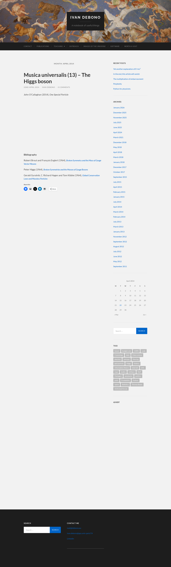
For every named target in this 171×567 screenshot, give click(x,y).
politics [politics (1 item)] (138, 376)
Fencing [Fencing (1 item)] (135, 359)
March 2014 (118, 211)
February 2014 (119, 216)
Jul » (144, 315)
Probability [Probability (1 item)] (125, 380)
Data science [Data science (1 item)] (137, 355)
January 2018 (118, 162)
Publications (43, 46)
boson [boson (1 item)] (117, 351)
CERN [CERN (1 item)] (136, 351)
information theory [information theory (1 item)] (122, 368)
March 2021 (118, 137)
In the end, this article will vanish (126, 74)
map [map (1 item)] (116, 372)
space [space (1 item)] (117, 384)
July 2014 (117, 202)
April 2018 (117, 152)
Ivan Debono (85, 17)
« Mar (116, 315)
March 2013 (118, 226)
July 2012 (117, 251)
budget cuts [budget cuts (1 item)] (126, 351)
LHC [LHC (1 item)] (142, 368)
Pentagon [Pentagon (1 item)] (118, 376)
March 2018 (118, 157)
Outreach (74, 46)
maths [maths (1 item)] (123, 372)
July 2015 (117, 182)
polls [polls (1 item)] (116, 380)
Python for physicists (122, 88)
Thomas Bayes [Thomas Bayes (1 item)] (137, 384)
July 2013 (117, 221)
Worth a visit (130, 46)
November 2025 (120, 117)
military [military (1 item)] (132, 372)
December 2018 (119, 142)
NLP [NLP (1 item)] (139, 372)
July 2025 (117, 122)
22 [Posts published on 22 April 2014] (120, 305)
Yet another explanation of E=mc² (126, 69)
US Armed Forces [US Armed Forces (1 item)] (121, 389)
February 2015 (119, 192)
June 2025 (117, 127)
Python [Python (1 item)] (135, 380)
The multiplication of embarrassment (128, 79)
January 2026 (118, 107)
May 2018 (117, 147)
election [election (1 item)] (118, 359)
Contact (28, 46)
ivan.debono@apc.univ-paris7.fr (80, 533)
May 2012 (117, 261)
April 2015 (117, 187)
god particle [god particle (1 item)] (119, 363)
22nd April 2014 (31, 87)
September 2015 (120, 177)
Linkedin (70, 538)
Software (115, 46)
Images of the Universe (94, 46)
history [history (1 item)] (136, 363)
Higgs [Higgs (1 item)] (129, 363)
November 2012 (120, 236)
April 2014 (117, 207)
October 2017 (119, 172)
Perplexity (117, 84)
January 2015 (118, 197)
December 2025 (119, 112)
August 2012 (118, 246)
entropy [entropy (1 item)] (127, 359)
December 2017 (119, 167)
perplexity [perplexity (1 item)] (128, 376)
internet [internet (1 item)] (135, 368)
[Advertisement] (128, 420)
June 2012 (117, 256)
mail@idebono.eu (74, 528)
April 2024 (117, 132)
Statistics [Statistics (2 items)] (125, 384)
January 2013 (118, 231)
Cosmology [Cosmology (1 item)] (119, 355)
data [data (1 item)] (127, 355)
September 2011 (120, 266)
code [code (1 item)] (143, 351)
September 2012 (120, 241)
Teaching (58, 46)
